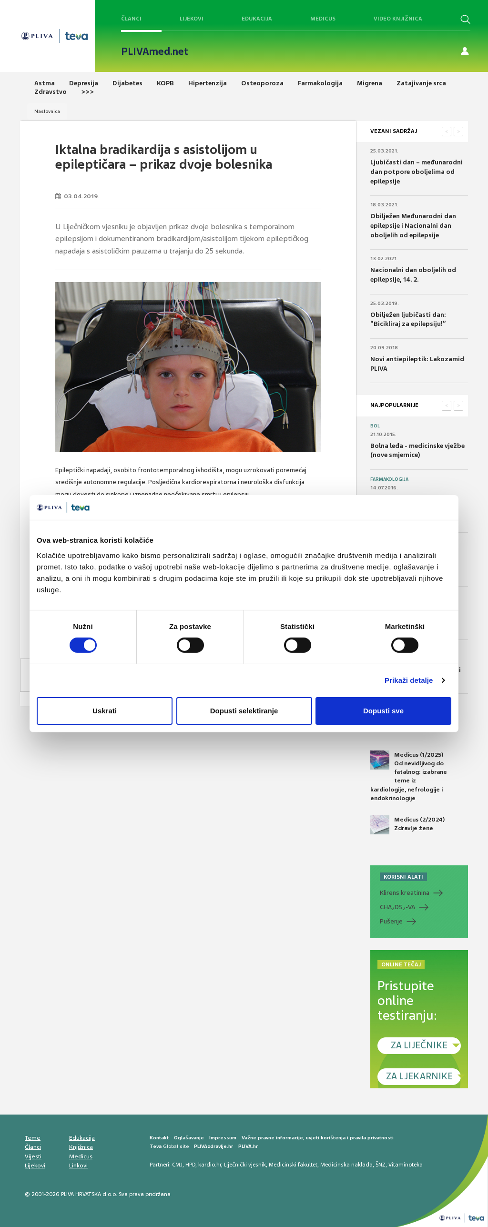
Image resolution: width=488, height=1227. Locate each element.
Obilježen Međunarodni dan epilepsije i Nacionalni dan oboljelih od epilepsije (413, 225)
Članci (131, 18)
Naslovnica (47, 111)
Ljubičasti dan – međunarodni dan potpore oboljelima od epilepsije (416, 171)
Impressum (222, 1138)
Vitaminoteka (405, 1164)
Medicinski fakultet (293, 1164)
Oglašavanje (189, 1138)
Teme (33, 1138)
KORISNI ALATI (403, 876)
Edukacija (257, 18)
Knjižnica (81, 1147)
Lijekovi (191, 18)
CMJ (177, 1164)
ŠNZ (381, 1164)
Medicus (323, 18)
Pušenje (391, 921)
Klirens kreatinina (404, 893)
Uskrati (104, 711)
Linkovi (78, 1165)
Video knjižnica (398, 18)
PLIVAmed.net (154, 51)
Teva (156, 1146)
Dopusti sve (383, 711)
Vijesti (33, 1156)
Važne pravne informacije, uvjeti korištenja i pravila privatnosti (318, 1138)
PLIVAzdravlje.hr (213, 1146)
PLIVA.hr (248, 1146)
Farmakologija (389, 479)
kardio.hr (209, 1164)
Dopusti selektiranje (244, 711)
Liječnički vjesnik (245, 1164)
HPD (190, 1164)
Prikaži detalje (409, 680)
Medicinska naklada (346, 1164)
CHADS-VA (397, 907)
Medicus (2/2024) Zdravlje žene (407, 824)
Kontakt (159, 1138)
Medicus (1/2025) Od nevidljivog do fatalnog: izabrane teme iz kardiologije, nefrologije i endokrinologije (408, 776)
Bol (375, 426)
